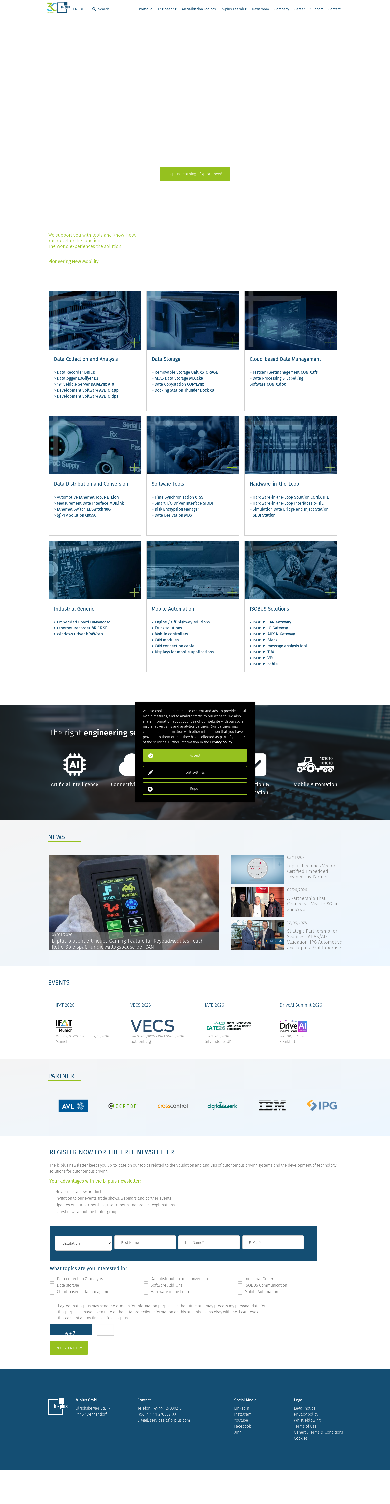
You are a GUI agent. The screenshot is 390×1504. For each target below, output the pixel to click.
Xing (237, 1466)
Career (299, 10)
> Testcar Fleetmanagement (283, 372)
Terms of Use (305, 1460)
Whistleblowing (307, 1454)
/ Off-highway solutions (188, 622)
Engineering (167, 10)
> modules (165, 640)
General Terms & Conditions (318, 1466)
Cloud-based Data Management (285, 359)
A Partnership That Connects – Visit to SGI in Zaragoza (313, 904)
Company (281, 10)
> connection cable (173, 646)
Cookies (301, 1472)
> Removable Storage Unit (185, 372)
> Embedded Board (82, 622)
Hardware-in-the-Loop (274, 484)
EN (75, 10)
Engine (161, 622)
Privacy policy (306, 1448)
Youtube (241, 1454)
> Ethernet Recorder (80, 628)
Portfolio (145, 10)
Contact (334, 10)
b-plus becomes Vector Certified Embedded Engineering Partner (311, 871)
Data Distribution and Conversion (91, 484)
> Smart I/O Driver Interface (182, 503)
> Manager (175, 509)
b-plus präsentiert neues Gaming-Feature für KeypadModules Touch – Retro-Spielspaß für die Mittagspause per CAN (130, 944)
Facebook (242, 1460)
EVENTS (59, 982)
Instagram (243, 1448)
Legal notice (305, 1442)
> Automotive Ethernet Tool (86, 497)
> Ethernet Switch (82, 509)
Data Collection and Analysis (86, 359)
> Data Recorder (74, 372)
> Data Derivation (172, 515)
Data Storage (166, 359)
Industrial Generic (74, 609)
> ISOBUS (270, 622)
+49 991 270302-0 (167, 1442)
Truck (159, 628)
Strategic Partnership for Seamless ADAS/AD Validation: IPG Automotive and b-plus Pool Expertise (314, 939)
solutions (173, 628)
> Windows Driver (78, 634)
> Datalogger (76, 378)
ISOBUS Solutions (269, 609)
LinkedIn (241, 1442)
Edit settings (195, 772)
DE (82, 10)
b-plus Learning (234, 10)
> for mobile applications (183, 652)
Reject (195, 789)
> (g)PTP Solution (75, 515)
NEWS (56, 837)
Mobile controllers (171, 634)
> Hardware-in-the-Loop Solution (289, 497)
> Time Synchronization (177, 497)
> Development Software (86, 390)
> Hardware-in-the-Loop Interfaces (286, 503)
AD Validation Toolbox (199, 10)
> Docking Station (183, 390)
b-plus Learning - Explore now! (195, 174)
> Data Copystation (178, 384)
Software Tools (168, 484)
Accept (195, 755)
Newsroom (260, 10)
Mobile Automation (173, 609)
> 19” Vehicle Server (84, 384)
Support (316, 10)
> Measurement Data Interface (89, 503)
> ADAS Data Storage (177, 378)
